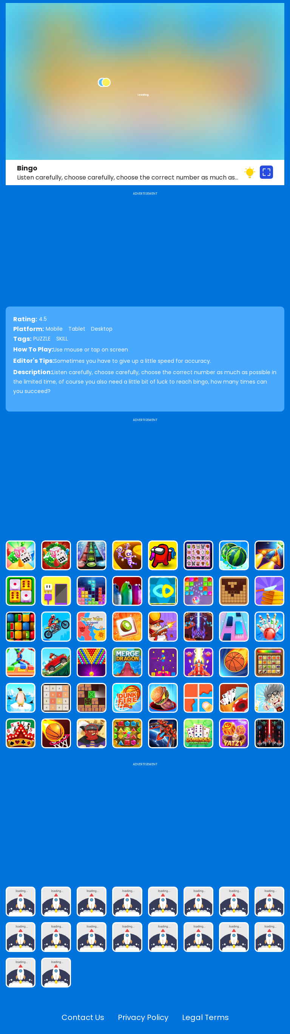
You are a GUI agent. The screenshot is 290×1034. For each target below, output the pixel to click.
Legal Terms (205, 1017)
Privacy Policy (143, 1017)
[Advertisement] (145, 476)
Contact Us (83, 1017)
